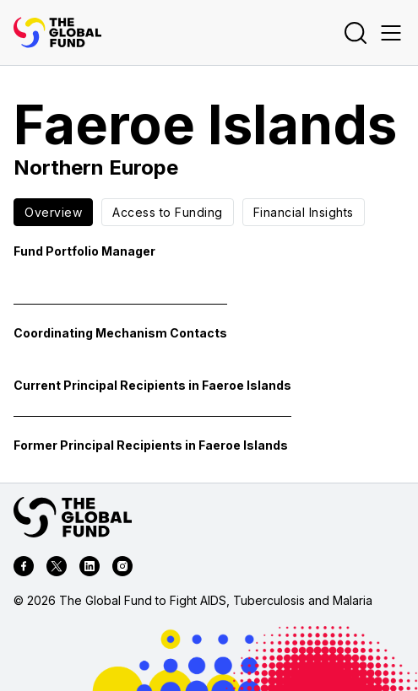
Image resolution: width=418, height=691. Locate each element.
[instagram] (122, 568)
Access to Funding (167, 212)
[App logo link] (57, 32)
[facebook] (24, 568)
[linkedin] (89, 568)
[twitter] (56, 568)
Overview (53, 212)
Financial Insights (303, 212)
